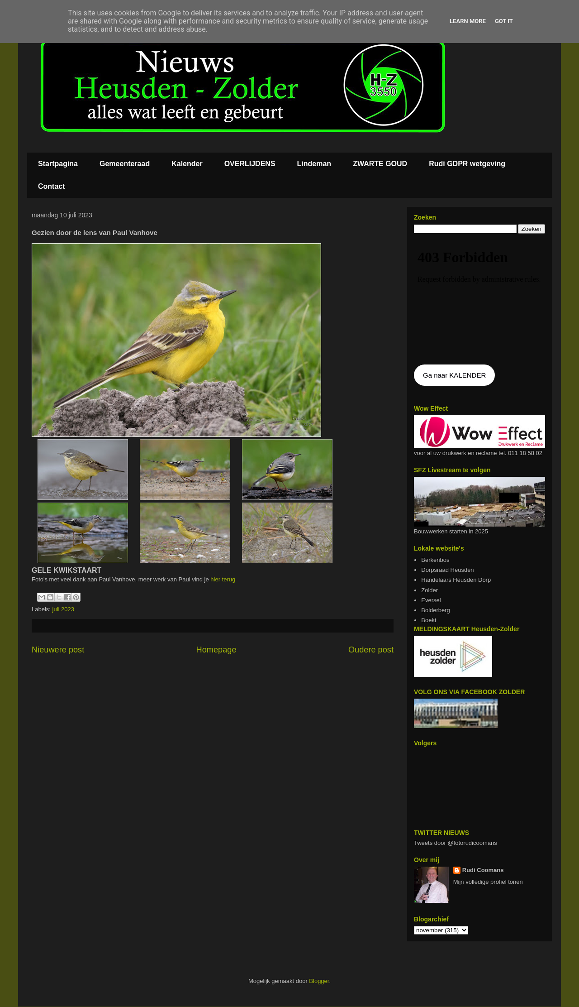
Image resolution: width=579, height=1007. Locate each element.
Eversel (431, 600)
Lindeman (314, 164)
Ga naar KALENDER (454, 375)
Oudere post (371, 649)
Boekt (428, 620)
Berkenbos (435, 559)
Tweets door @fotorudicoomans (455, 842)
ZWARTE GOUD (380, 164)
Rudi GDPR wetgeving (467, 164)
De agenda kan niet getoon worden (479, 299)
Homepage (216, 649)
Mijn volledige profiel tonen (488, 881)
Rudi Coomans (483, 870)
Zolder (429, 590)
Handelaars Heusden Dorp (456, 579)
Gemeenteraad (125, 164)
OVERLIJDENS (249, 164)
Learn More (468, 21)
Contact (51, 186)
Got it (504, 21)
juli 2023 (63, 609)
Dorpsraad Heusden (447, 569)
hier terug (222, 579)
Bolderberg (435, 610)
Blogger (319, 981)
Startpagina (58, 164)
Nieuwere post (58, 649)
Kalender (186, 164)
